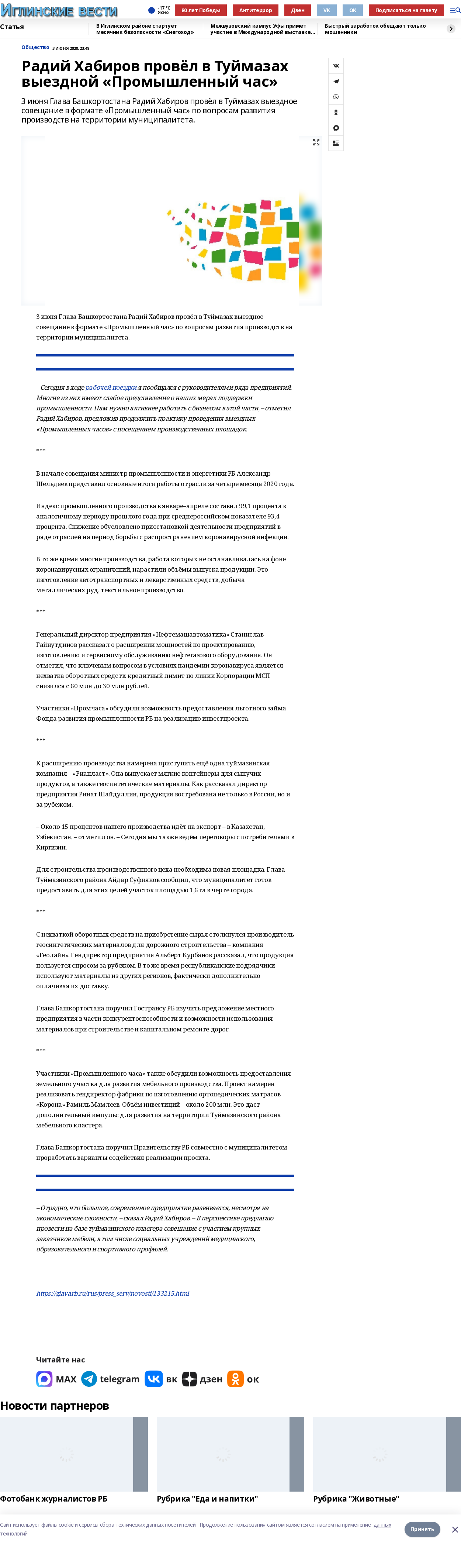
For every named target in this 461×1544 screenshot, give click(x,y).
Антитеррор (255, 10)
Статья (12, 27)
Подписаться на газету (406, 10)
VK (326, 10)
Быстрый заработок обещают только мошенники (375, 29)
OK (352, 10)
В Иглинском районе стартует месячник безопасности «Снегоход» (145, 29)
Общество (35, 47)
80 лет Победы (201, 10)
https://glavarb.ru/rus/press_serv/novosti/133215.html (112, 1293)
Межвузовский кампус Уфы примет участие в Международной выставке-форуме (262, 29)
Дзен (297, 10)
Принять (422, 1529)
